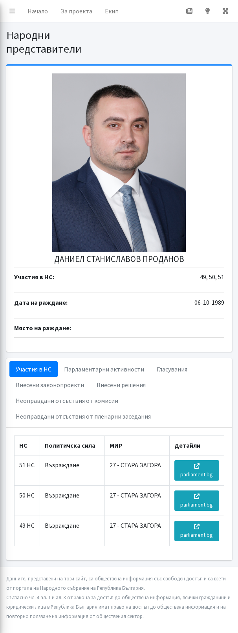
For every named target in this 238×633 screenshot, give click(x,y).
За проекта (76, 11)
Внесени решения (121, 385)
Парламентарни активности (104, 369)
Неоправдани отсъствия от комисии (67, 400)
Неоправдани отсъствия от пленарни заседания (83, 416)
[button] (12, 11)
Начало (37, 11)
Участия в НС (33, 369)
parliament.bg (196, 470)
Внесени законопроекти (50, 385)
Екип (112, 11)
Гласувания (172, 369)
